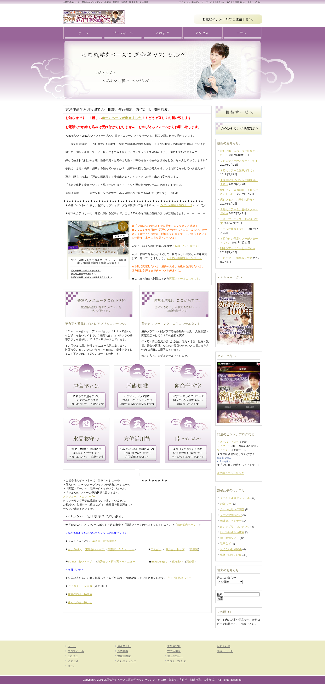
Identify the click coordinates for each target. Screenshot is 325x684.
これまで (162, 33)
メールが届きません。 (233, 228)
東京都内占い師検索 (80, 594)
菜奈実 (194, 549)
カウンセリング (176, 660)
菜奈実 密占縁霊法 (104, 541)
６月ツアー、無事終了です (236, 258)
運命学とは (124, 646)
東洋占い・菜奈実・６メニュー (116, 561)
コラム (242, 33)
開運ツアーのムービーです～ (237, 248)
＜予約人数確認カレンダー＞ (184, 258)
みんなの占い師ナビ (80, 602)
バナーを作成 (224, 461)
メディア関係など (231, 515)
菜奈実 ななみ (224, 457)
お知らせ (225, 503)
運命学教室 (124, 656)
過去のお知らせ (226, 577)
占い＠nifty (75, 549)
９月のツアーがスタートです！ (239, 160)
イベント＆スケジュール (235, 498)
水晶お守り (174, 646)
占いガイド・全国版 (80, 586)
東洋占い (177, 561)
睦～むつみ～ (175, 656)
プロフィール (123, 33)
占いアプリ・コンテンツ (235, 526)
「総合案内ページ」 (187, 524)
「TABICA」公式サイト (186, 246)
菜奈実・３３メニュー (121, 549)
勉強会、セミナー (231, 520)
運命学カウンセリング (230, 473)
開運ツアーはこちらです (184, 278)
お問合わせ (223, 646)
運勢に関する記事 (231, 554)
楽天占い (156, 549)
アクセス (202, 33)
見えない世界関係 (231, 549)
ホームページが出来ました (122, 118)
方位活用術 (174, 651)
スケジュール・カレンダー (79, 496)
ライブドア (223, 446)
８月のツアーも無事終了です (237, 170)
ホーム (83, 33)
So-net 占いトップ (80, 561)
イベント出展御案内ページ (176, 205)
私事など (225, 543)
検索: (220, 594)
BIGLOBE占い (160, 561)
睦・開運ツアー (229, 537)
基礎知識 (122, 651)
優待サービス (225, 651)
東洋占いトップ (95, 549)
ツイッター (223, 450)
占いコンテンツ (126, 660)
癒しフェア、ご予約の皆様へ (237, 199)
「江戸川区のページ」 (180, 577)
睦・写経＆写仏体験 (232, 532)
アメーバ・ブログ (228, 441)
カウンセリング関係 (232, 509)
